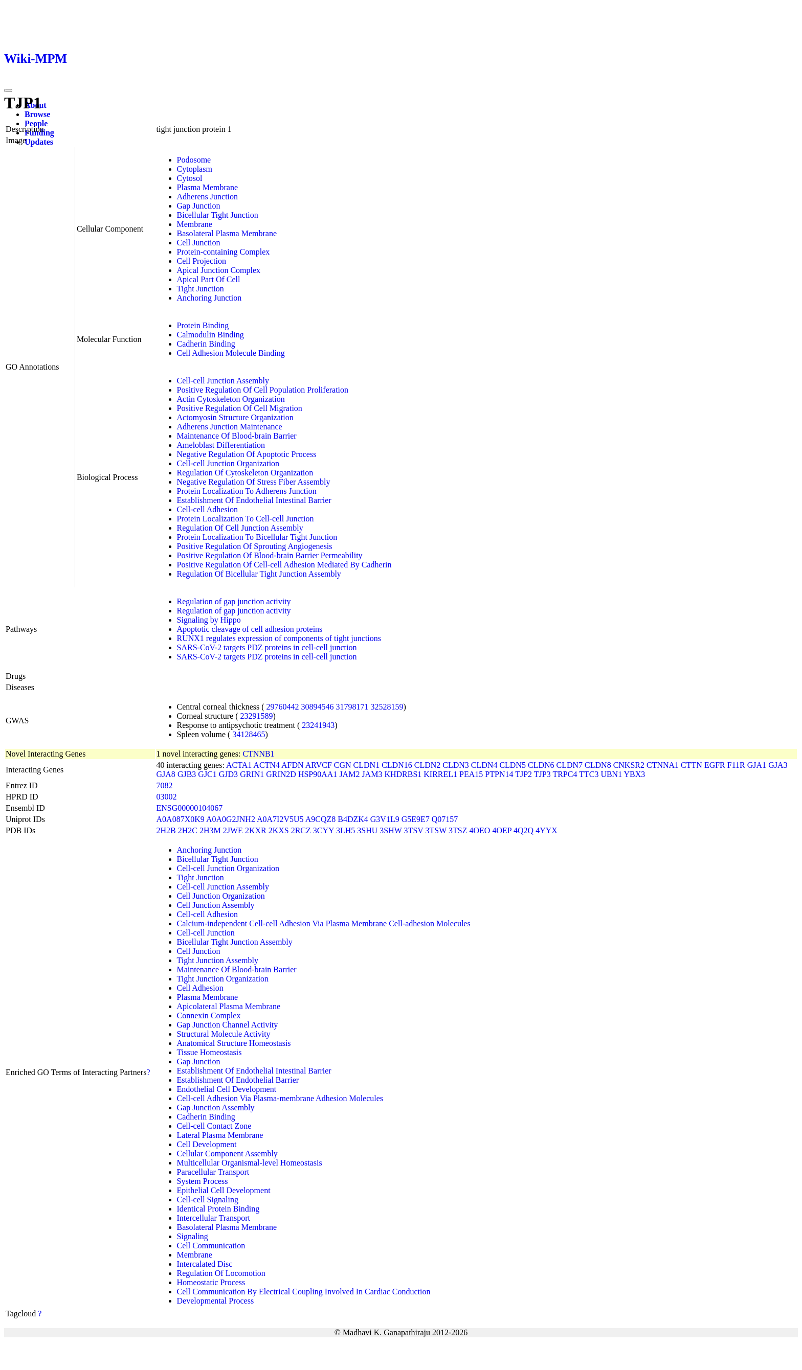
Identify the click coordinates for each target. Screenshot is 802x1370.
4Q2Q (523, 830)
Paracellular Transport (213, 1172)
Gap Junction (198, 205)
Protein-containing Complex (223, 251)
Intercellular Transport (214, 1218)
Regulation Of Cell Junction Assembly (240, 527)
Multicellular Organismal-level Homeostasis (249, 1162)
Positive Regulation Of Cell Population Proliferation (263, 389)
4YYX (547, 830)
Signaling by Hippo (209, 619)
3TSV (414, 830)
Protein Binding (203, 325)
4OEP (501, 830)
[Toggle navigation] (8, 90)
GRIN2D (281, 774)
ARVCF (318, 765)
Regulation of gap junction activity (234, 601)
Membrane (194, 224)
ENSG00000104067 (190, 808)
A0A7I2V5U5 (280, 819)
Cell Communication (211, 1245)
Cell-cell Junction (206, 932)
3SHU (367, 830)
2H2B (166, 830)
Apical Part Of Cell (208, 279)
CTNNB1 (258, 753)
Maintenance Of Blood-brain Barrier (237, 435)
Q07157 (445, 819)
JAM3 (372, 774)
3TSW (436, 830)
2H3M (210, 830)
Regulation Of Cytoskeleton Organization (245, 472)
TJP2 (523, 774)
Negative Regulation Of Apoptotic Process (247, 454)
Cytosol (190, 178)
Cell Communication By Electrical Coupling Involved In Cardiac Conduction (304, 1291)
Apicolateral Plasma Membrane (229, 1006)
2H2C (187, 830)
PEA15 (471, 774)
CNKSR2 (628, 765)
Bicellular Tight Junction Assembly (235, 942)
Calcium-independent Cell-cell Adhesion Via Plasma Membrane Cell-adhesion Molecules (324, 923)
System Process (202, 1181)
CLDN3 (455, 765)
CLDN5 (512, 765)
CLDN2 (427, 765)
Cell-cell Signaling (207, 1199)
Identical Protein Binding (218, 1208)
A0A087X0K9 (181, 819)
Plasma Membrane (207, 187)
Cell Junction (198, 242)
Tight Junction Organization (223, 978)
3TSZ (458, 830)
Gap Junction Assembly (216, 1107)
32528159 (387, 706)
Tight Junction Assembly (217, 960)
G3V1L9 (384, 819)
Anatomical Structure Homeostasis (234, 1043)
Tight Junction (200, 288)
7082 (165, 785)
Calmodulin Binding (210, 334)
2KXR (255, 830)
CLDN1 (366, 765)
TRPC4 (564, 774)
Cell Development (207, 1144)
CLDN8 (598, 765)
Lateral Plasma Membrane (220, 1135)
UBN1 (611, 774)
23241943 (318, 725)
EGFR (714, 765)
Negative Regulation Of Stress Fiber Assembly (253, 481)
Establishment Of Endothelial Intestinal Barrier (254, 500)
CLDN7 (569, 765)
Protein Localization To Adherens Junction (247, 491)
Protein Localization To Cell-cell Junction (245, 518)
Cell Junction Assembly (216, 905)
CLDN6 (541, 765)
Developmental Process (215, 1300)
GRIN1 (252, 774)
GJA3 (777, 765)
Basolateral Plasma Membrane (227, 233)
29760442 (282, 706)
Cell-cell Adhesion (207, 509)
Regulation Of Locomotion (221, 1273)
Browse (37, 114)
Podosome (194, 159)
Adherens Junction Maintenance (229, 426)
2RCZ (301, 830)
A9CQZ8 (320, 819)
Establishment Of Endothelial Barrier (238, 1080)
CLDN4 (484, 765)
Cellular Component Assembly (227, 1153)
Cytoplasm (194, 169)
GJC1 (207, 774)
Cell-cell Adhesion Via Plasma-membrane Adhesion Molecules (280, 1098)
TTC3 (588, 774)
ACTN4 (266, 765)
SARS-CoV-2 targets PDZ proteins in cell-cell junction (267, 647)
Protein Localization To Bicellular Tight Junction (257, 537)
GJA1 (756, 765)
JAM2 (349, 774)
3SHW (391, 830)
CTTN (691, 765)
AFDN (292, 765)
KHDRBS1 (402, 774)
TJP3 (542, 774)
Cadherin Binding (206, 343)
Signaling (192, 1236)
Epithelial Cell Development (224, 1190)
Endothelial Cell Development (227, 1089)
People (36, 123)
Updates (39, 142)
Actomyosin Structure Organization (235, 417)
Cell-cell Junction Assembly (223, 380)
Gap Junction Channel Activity (227, 1024)
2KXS (279, 830)
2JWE (233, 830)
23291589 (256, 716)
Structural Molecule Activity (224, 1034)
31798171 (352, 706)
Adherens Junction (207, 196)
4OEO (479, 830)
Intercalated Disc (205, 1264)
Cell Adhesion (200, 988)
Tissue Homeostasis (209, 1052)
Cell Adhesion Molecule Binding (231, 353)
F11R (736, 765)
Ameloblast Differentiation (221, 445)
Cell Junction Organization (221, 896)
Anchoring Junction (209, 297)
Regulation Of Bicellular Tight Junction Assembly (259, 573)
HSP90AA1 (317, 774)
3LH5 (345, 830)
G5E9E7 (416, 819)
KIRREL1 (440, 774)
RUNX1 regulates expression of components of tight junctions (279, 638)
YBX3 (634, 774)
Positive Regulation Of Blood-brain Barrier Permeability (270, 555)
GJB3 (186, 774)
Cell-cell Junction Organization (228, 463)
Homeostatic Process (211, 1282)
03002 (167, 796)
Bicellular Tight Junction (217, 215)
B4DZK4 (353, 819)
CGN (342, 765)
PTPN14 (499, 774)
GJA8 (166, 774)
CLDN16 (397, 765)
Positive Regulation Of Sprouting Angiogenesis (254, 546)
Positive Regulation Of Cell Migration (239, 408)
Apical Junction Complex (219, 270)
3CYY (323, 830)
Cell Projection (201, 261)
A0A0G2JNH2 (230, 819)
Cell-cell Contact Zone (214, 1126)
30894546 (317, 706)
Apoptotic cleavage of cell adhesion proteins (250, 629)
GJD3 (228, 774)
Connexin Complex (209, 1015)
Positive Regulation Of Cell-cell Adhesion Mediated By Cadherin (284, 564)
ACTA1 (239, 765)
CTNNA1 (663, 765)
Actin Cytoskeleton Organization (231, 399)
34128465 (248, 734)
